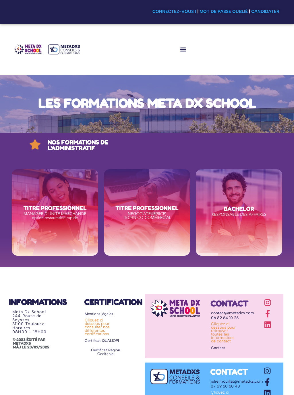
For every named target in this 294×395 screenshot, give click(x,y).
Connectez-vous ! (174, 11)
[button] (183, 49)
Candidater (265, 11)
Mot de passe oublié (224, 11)
